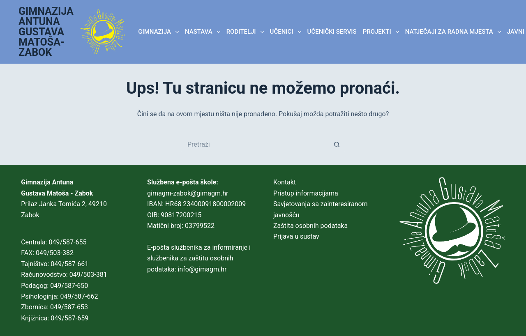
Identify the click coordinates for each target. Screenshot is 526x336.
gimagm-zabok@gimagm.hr (187, 193)
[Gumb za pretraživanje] (337, 144)
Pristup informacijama (305, 193)
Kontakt (284, 182)
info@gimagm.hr (202, 269)
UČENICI (287, 32)
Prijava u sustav (296, 236)
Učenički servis (332, 31)
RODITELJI (246, 32)
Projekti (382, 32)
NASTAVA (204, 32)
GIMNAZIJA (160, 32)
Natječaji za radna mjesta (454, 32)
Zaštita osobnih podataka (310, 226)
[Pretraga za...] (255, 144)
